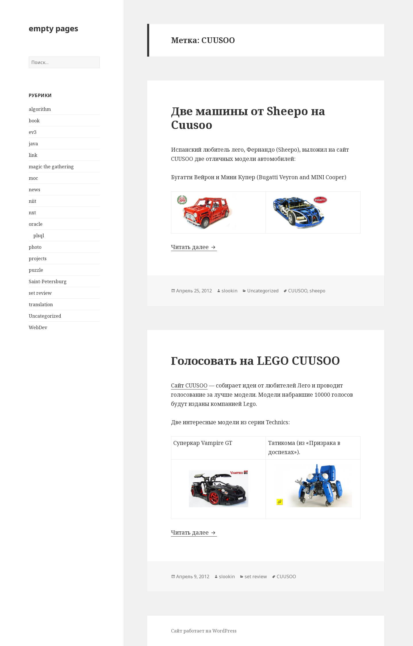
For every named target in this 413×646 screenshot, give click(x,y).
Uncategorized (45, 316)
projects (38, 258)
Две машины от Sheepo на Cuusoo (248, 117)
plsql (38, 235)
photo (35, 247)
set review (40, 293)
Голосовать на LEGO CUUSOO (255, 360)
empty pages (53, 28)
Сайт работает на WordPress (204, 631)
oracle (36, 224)
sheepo (317, 291)
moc (33, 178)
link (33, 155)
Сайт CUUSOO (189, 385)
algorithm (40, 109)
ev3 (33, 132)
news (34, 189)
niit (32, 201)
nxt (32, 212)
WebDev (38, 327)
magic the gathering (51, 166)
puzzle (36, 270)
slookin (229, 291)
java (33, 143)
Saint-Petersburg (48, 281)
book (34, 120)
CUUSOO (297, 291)
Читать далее (194, 247)
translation (41, 304)
